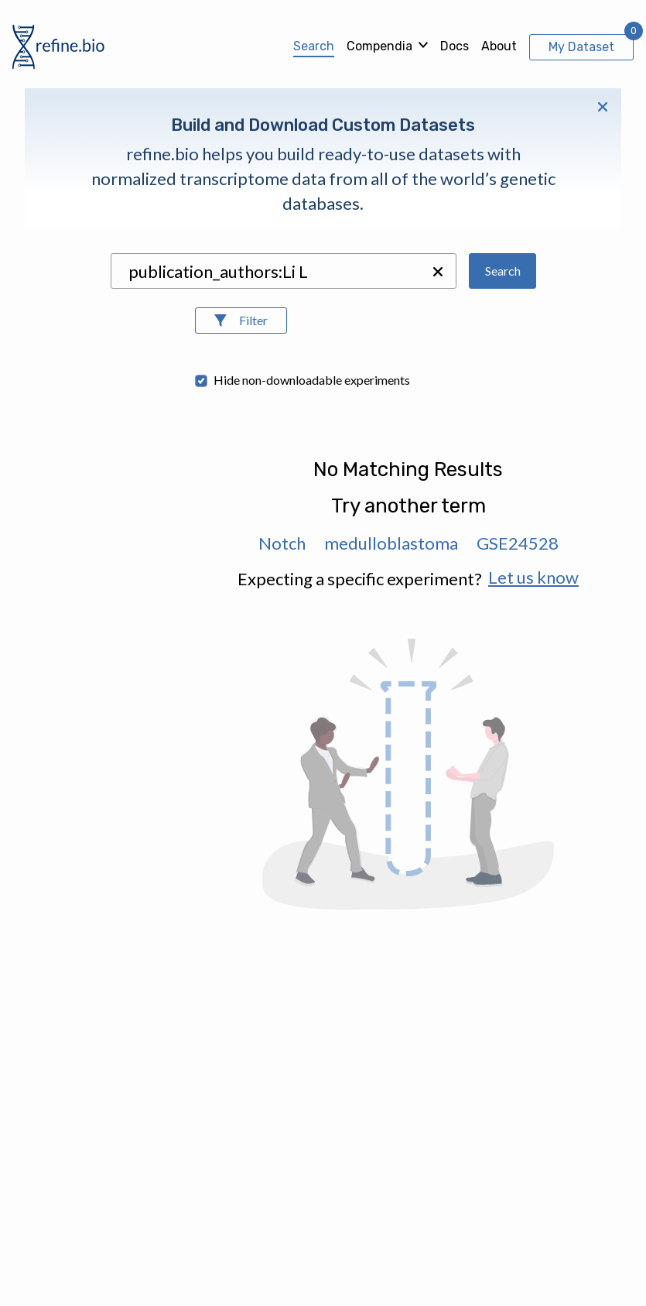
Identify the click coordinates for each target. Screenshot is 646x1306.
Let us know (533, 577)
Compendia (379, 46)
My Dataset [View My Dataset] (581, 46)
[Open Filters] (241, 320)
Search (313, 46)
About (499, 46)
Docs (454, 46)
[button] (438, 272)
